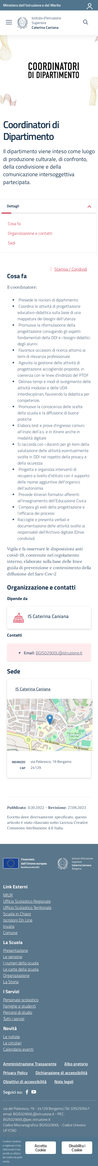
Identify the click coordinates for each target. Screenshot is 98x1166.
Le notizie (11, 1036)
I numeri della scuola (21, 963)
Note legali (63, 1081)
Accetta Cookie (40, 1147)
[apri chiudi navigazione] (9, 23)
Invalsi (8, 926)
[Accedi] (90, 5)
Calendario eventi (18, 1049)
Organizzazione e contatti (30, 233)
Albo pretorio (76, 1064)
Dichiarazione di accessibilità (61, 1073)
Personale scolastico (20, 1000)
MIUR (8, 895)
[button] (49, 206)
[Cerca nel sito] (86, 22)
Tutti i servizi (13, 1018)
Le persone (12, 956)
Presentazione (15, 950)
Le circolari (12, 1043)
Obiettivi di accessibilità (25, 1081)
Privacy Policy (15, 1073)
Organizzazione (16, 975)
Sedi (11, 243)
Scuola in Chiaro (17, 914)
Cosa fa (14, 223)
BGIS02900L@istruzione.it (59, 653)
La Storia (11, 982)
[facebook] (27, 1092)
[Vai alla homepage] (22, 23)
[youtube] (33, 1092)
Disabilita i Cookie (77, 1147)
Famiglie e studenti (19, 1006)
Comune (10, 932)
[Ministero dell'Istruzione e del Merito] (32, 5)
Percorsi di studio (17, 1012)
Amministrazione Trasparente (29, 1064)
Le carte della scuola (21, 969)
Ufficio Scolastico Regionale (27, 901)
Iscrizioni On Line (17, 920)
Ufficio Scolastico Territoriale (27, 907)
